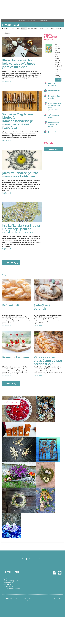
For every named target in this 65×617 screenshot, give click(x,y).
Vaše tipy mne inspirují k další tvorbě (53, 124)
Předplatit (58, 79)
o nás (43, 559)
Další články (11, 262)
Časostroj (33, 20)
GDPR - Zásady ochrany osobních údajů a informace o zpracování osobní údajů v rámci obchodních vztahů (32, 600)
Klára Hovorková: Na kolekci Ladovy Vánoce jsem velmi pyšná (18, 63)
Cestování (58, 28)
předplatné (23, 559)
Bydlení (18, 28)
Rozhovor (30, 28)
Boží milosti (10, 305)
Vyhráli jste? (53, 149)
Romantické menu (15, 357)
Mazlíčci (53, 28)
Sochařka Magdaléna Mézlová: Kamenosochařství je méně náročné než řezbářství (17, 121)
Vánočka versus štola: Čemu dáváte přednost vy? (48, 360)
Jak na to (6, 28)
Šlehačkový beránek (42, 307)
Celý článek (6, 82)
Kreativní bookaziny (42, 20)
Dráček (27, 20)
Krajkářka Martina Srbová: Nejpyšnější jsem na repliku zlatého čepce (21, 228)
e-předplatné (31, 559)
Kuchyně (36, 28)
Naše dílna (23, 28)
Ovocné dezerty (54, 91)
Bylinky (41, 28)
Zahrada (47, 28)
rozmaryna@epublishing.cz (12, 588)
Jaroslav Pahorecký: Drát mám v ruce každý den (20, 174)
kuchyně (5, 275)
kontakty (38, 559)
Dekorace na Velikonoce (52, 84)
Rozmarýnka (21, 20)
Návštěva (12, 28)
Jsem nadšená (53, 132)
